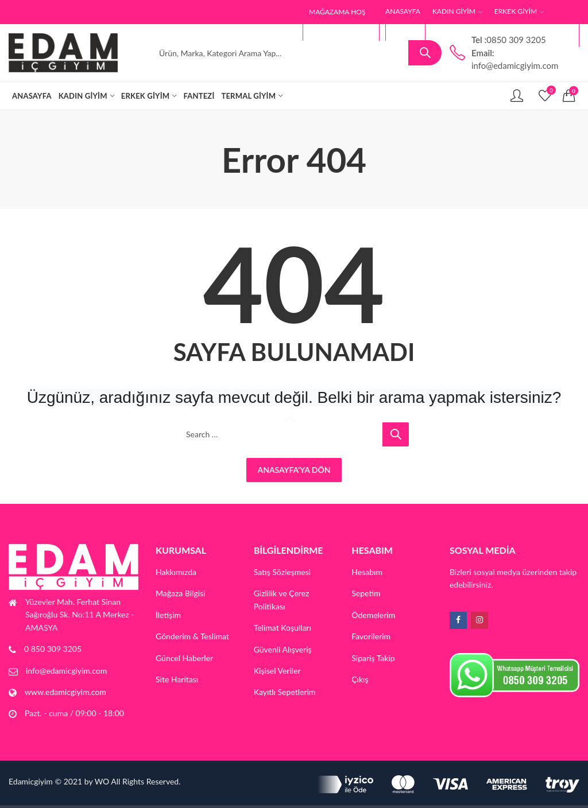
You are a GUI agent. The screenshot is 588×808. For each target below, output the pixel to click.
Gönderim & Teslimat (192, 636)
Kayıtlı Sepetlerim (285, 692)
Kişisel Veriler (277, 670)
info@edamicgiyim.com (66, 670)
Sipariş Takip (372, 658)
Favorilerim (370, 636)
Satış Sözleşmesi (282, 572)
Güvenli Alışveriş (283, 649)
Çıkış (359, 679)
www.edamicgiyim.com (65, 692)
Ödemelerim (373, 615)
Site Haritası (177, 679)
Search (425, 52)
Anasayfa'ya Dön (294, 470)
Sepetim (365, 593)
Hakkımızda (176, 572)
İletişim (168, 615)
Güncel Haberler (184, 658)
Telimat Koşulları (282, 627)
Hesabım (366, 572)
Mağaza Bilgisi (181, 593)
